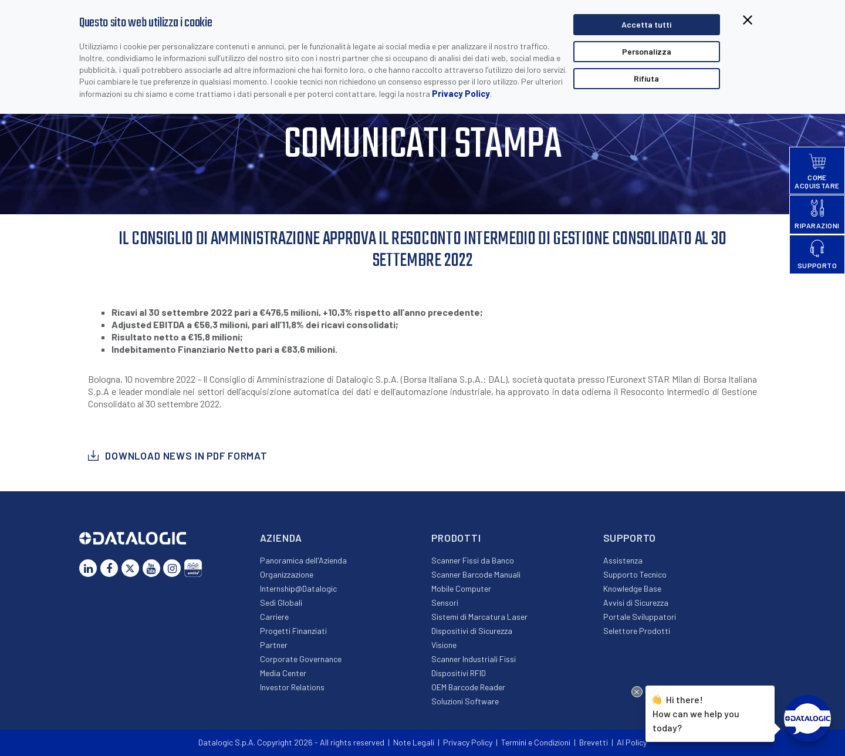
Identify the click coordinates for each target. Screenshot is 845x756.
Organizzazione (286, 574)
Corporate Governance (301, 659)
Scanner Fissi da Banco (472, 560)
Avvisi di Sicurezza (635, 603)
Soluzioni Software (465, 701)
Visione (444, 645)
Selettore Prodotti (636, 631)
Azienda (281, 538)
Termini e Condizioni (535, 742)
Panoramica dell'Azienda (303, 560)
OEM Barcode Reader (468, 687)
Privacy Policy (461, 93)
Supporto (630, 538)
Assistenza (623, 560)
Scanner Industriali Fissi (473, 659)
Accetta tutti (646, 24)
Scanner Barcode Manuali (475, 574)
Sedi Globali (281, 603)
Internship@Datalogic (298, 588)
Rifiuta (646, 78)
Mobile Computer (461, 588)
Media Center (283, 673)
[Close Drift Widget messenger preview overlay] (637, 691)
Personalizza (646, 51)
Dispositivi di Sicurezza (471, 631)
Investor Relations (292, 687)
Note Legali (413, 742)
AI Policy (632, 742)
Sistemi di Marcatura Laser (479, 617)
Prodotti (456, 538)
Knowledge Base (632, 588)
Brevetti (593, 742)
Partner (274, 645)
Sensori (444, 603)
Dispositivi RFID (458, 673)
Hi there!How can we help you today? (696, 712)
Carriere (274, 617)
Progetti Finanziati (293, 631)
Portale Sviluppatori (639, 617)
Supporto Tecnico (635, 574)
